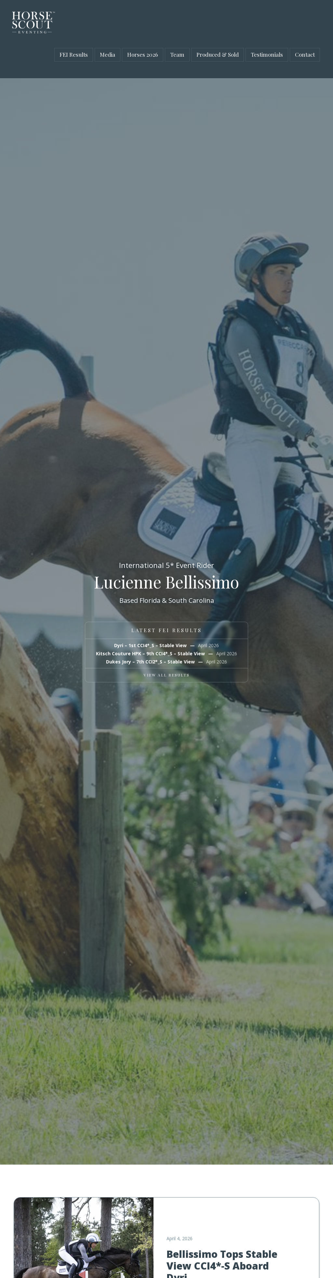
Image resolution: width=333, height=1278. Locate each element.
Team (177, 54)
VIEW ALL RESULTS (167, 674)
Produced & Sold (217, 54)
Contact (305, 54)
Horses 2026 (142, 54)
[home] (31, 23)
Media (107, 54)
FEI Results (74, 54)
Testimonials (267, 54)
